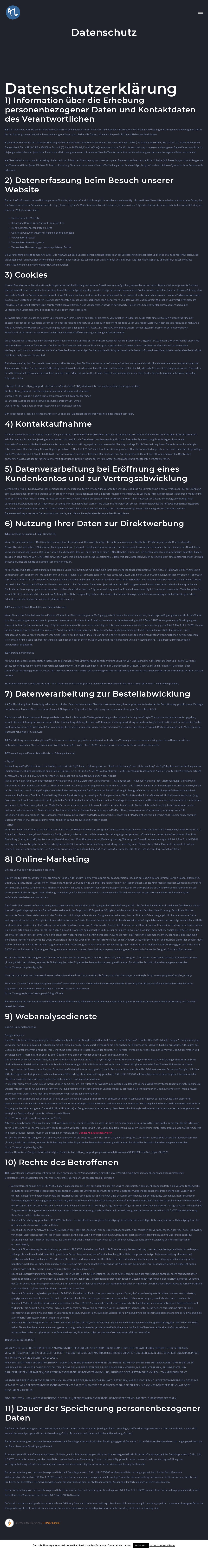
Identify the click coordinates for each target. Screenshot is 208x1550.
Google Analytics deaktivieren (95, 1132)
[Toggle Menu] (200, 12)
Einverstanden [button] (141, 1545)
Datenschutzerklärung (162, 1545)
